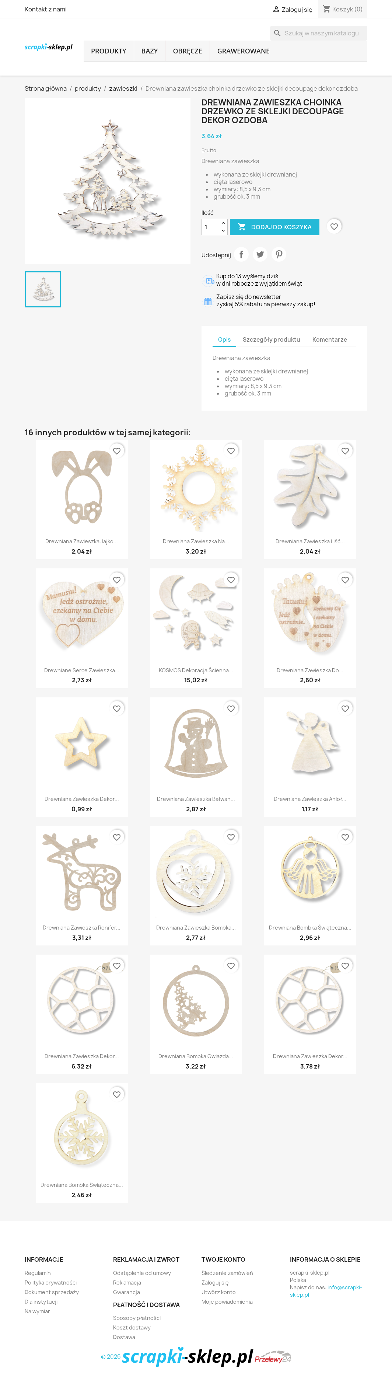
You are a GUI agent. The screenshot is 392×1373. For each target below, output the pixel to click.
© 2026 (178, 1356)
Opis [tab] (224, 340)
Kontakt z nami (46, 9)
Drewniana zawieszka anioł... (310, 798)
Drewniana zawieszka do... (310, 670)
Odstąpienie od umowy (142, 1272)
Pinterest (279, 254)
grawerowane (243, 50)
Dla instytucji (41, 1301)
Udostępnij (241, 254)
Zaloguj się (215, 1282)
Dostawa (124, 1337)
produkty (108, 50)
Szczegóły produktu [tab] (271, 340)
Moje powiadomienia (227, 1301)
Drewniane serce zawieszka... (81, 670)
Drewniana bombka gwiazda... (195, 1056)
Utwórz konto (219, 1292)
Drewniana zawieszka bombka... (196, 927)
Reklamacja (127, 1282)
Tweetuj (260, 254)
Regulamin (38, 1272)
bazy (149, 50)
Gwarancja (126, 1292)
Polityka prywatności (51, 1282)
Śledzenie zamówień (227, 1272)
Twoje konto (223, 1259)
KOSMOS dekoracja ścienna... (196, 670)
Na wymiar (37, 1311)
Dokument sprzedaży (52, 1292)
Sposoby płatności (137, 1317)
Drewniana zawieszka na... (196, 541)
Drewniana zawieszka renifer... (81, 927)
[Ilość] (210, 227)
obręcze (187, 50)
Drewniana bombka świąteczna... (310, 927)
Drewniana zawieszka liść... (310, 541)
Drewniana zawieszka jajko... (81, 541)
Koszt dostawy (132, 1327)
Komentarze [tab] (329, 340)
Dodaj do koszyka (275, 227)
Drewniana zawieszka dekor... (82, 798)
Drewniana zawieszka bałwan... (196, 798)
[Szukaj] (318, 33)
